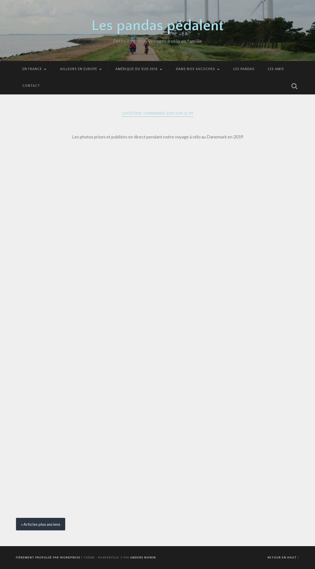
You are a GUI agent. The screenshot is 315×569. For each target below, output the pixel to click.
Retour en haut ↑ (283, 557)
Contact (31, 86)
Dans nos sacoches (195, 69)
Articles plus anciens (41, 524)
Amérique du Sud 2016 (136, 69)
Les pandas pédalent (158, 26)
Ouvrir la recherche (294, 86)
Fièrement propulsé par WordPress (48, 557)
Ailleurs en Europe (78, 69)
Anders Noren (143, 557)
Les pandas (243, 69)
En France (32, 69)
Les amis (276, 69)
